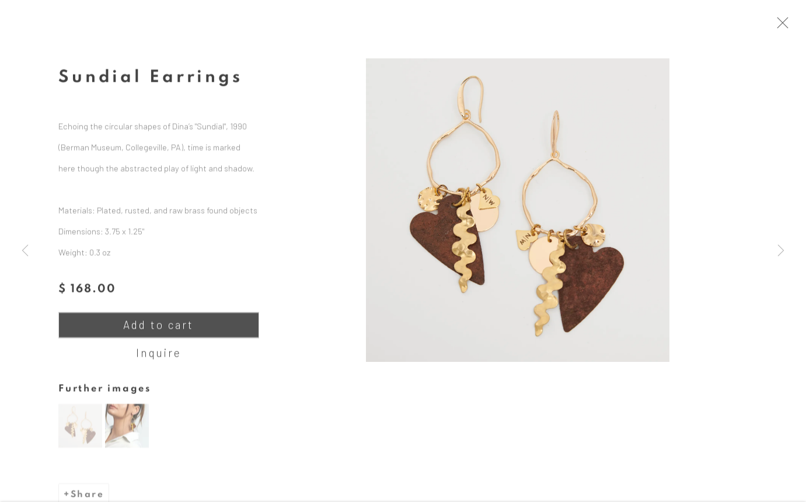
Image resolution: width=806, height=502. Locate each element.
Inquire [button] (159, 359)
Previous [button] (25, 251)
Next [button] (781, 251)
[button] (80, 432)
